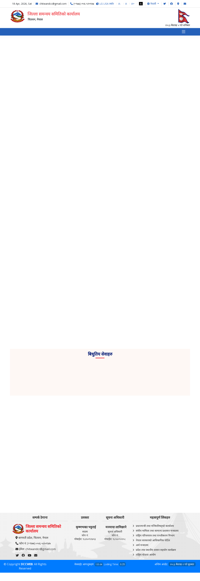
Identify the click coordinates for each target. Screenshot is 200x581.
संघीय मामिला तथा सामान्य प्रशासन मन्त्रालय (157, 530)
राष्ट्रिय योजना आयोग (146, 554)
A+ (133, 3)
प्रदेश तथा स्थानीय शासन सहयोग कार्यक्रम (156, 550)
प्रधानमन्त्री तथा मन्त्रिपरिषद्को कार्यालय (155, 526)
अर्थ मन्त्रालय (142, 545)
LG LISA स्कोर (105, 3)
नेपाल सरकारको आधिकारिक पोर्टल (153, 540)
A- (119, 3)
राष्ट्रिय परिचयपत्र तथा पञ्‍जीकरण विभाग (155, 535)
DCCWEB (27, 564)
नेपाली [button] (152, 3)
